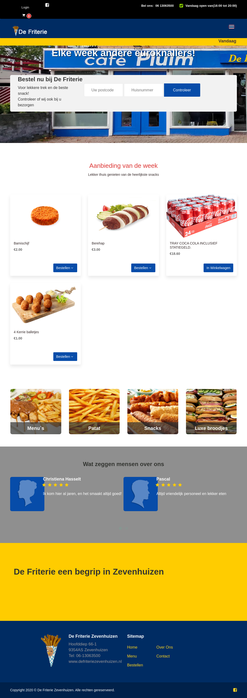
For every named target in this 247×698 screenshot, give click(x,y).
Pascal (163, 479)
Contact (163, 656)
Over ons (164, 647)
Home (132, 647)
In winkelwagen (218, 268)
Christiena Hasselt (62, 479)
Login (25, 7)
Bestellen (64, 268)
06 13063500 (164, 5)
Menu (132, 656)
